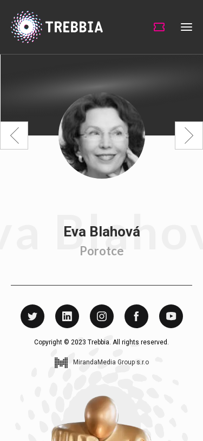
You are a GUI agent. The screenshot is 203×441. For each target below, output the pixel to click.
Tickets (159, 27)
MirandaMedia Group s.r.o (111, 362)
